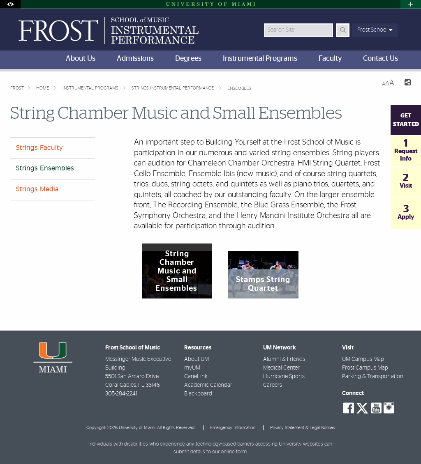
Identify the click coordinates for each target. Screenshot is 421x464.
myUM (192, 368)
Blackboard (198, 394)
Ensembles (239, 88)
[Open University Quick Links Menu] (410, 4)
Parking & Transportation (372, 376)
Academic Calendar (208, 385)
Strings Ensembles (45, 168)
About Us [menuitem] (80, 58)
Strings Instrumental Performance (173, 88)
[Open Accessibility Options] (10, 4)
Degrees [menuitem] (188, 58)
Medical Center (281, 368)
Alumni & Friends (284, 359)
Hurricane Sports (284, 376)
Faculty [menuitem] (330, 58)
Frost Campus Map (365, 368)
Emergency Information (232, 427)
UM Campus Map (363, 359)
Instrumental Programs (91, 88)
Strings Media (37, 189)
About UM (196, 359)
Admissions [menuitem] (135, 58)
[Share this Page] (406, 83)
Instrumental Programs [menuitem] (260, 58)
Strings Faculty (39, 148)
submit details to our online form (210, 452)
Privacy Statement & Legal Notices (302, 427)
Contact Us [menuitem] (380, 58)
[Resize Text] (388, 83)
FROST (17, 88)
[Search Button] (342, 30)
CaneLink (196, 376)
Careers (272, 385)
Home (43, 88)
